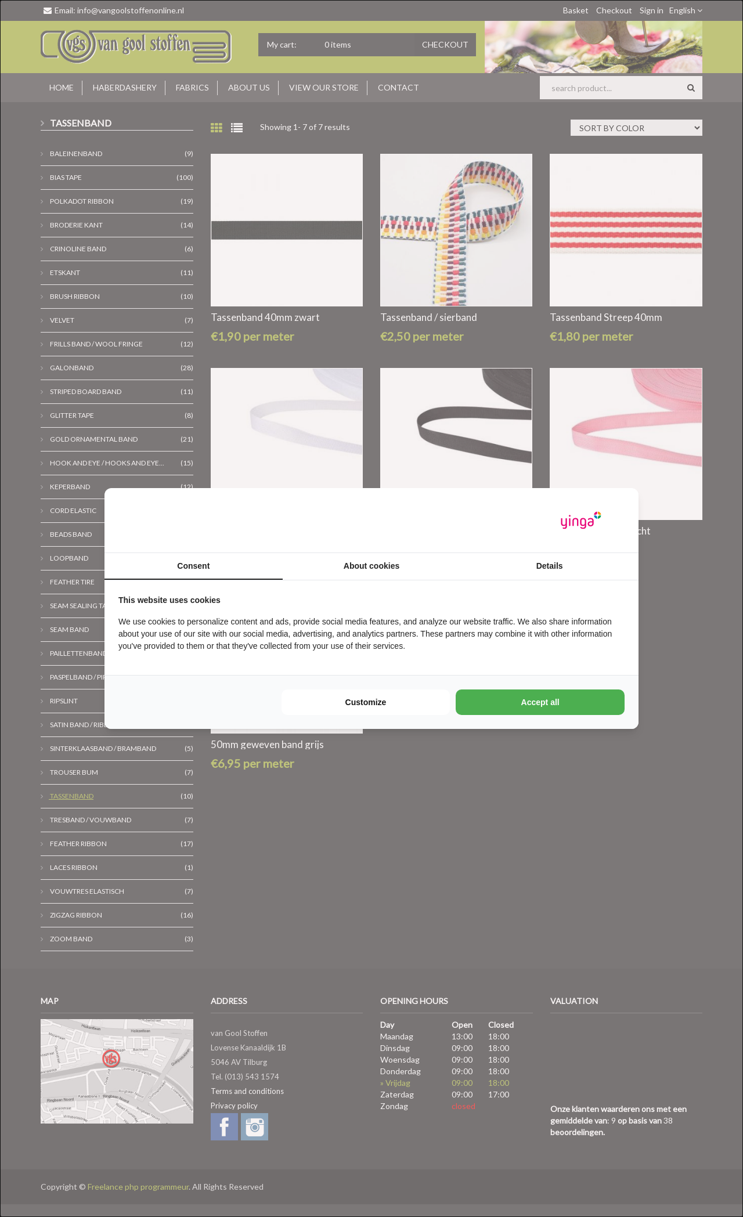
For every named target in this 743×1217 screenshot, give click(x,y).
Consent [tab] (193, 565)
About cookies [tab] (371, 565)
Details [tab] (549, 565)
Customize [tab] (366, 702)
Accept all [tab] (540, 702)
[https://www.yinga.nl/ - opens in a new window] (581, 520)
